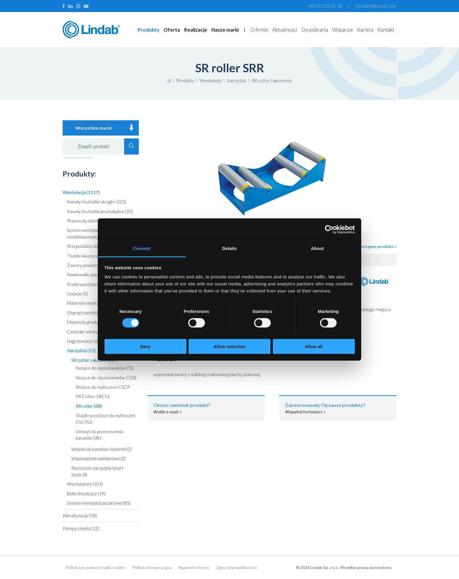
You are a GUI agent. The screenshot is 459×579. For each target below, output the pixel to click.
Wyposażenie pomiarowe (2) (98, 458)
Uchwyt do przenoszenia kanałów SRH (99, 435)
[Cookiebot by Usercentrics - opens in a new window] (329, 229)
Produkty (149, 30)
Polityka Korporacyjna (152, 567)
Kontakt (385, 30)
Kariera (365, 30)
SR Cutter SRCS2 (93, 396)
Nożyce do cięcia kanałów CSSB (106, 377)
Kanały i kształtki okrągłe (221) (96, 201)
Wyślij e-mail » (206, 408)
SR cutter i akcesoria (272, 80)
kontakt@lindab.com (375, 5)
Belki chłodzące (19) (86, 493)
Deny (145, 346)
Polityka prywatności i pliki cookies (96, 567)
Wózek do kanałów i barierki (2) (101, 449)
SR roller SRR (89, 406)
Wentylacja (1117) (81, 192)
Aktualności (284, 30)
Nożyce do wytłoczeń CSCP (103, 387)
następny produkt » (377, 246)
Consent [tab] (142, 248)
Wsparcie (342, 30)
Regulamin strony (193, 567)
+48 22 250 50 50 (324, 5)
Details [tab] (229, 248)
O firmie (259, 30)
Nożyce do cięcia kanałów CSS (105, 368)
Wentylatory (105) (85, 484)
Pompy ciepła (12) (81, 528)
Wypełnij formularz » (338, 408)
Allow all (314, 346)
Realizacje (195, 30)
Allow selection (229, 346)
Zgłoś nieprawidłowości (236, 567)
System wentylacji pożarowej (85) (99, 503)
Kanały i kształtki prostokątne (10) (100, 211)
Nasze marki (225, 30)
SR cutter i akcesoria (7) (94, 360)
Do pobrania (315, 30)
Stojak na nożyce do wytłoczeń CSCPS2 (105, 418)
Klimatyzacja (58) (80, 515)
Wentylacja (210, 80)
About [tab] (317, 248)
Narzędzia (236, 80)
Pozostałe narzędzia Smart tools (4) (97, 471)
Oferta (172, 30)
